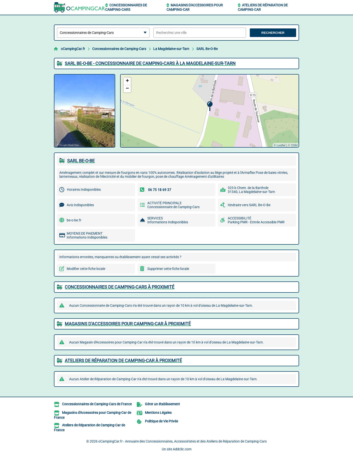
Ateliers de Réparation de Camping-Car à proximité (123, 360)
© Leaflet (279, 145)
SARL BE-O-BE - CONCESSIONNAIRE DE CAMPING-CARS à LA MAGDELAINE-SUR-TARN (150, 63)
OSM (294, 145)
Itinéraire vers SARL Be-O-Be (249, 205)
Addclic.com (182, 449)
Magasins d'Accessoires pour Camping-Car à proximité (128, 323)
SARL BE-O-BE (81, 160)
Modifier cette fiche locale (86, 269)
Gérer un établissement (162, 404)
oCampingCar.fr (73, 49)
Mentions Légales (158, 413)
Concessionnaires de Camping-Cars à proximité (119, 287)
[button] (210, 106)
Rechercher (272, 33)
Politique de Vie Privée (161, 421)
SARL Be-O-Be (207, 49)
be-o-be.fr (74, 220)
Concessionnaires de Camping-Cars (119, 49)
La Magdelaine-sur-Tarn (171, 49)
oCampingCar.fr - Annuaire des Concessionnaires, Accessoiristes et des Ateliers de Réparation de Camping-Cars (182, 441)
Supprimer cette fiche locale (168, 269)
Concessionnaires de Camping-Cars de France (97, 404)
